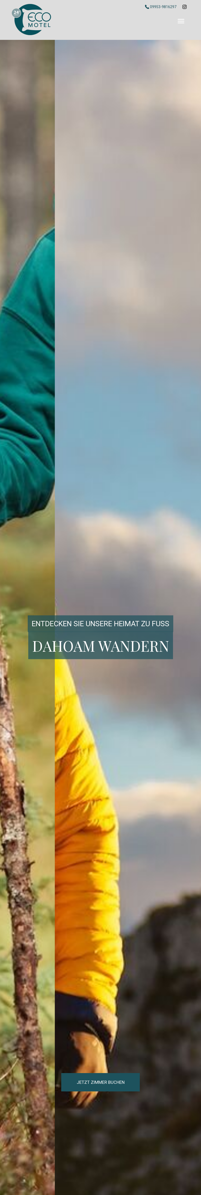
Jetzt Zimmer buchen (101, 1082)
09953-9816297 (161, 7)
